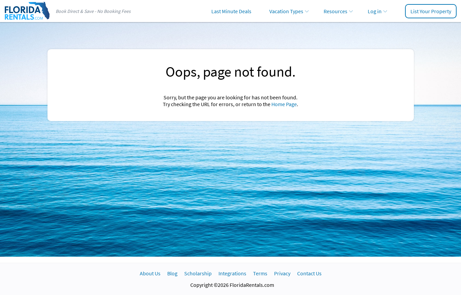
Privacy (282, 273)
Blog (172, 273)
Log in (375, 11)
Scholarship (198, 273)
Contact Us (309, 273)
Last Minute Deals (231, 11)
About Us (150, 273)
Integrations (232, 273)
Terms (260, 273)
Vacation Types (286, 11)
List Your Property (430, 11)
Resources (335, 11)
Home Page (284, 104)
